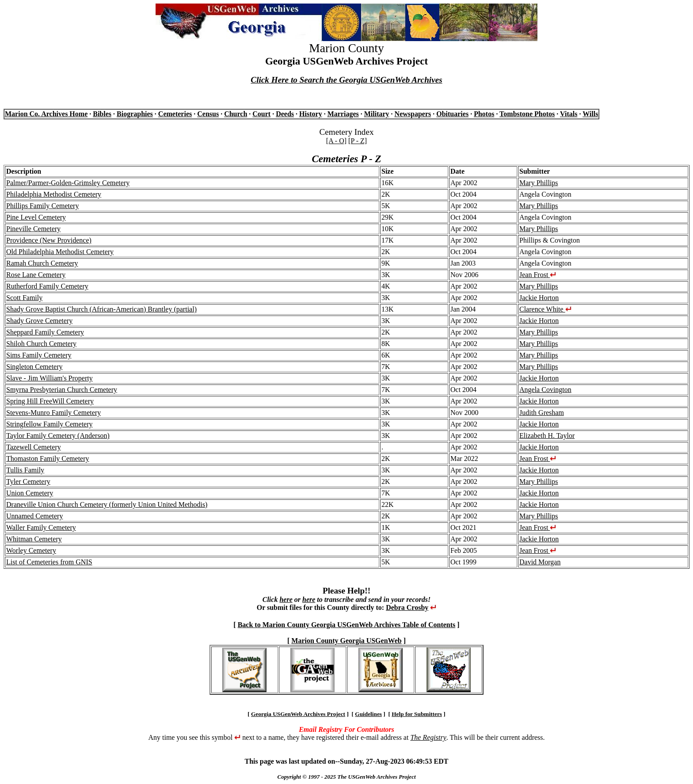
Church (235, 114)
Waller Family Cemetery (41, 527)
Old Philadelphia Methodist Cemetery (60, 251)
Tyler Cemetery (28, 481)
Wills (590, 114)
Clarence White (545, 309)
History (310, 114)
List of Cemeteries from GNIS (49, 562)
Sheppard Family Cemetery (45, 332)
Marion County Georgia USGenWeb (346, 640)
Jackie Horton (539, 297)
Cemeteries (175, 114)
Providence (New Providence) (48, 240)
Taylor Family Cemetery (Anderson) (58, 435)
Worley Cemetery (31, 550)
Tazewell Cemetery (33, 447)
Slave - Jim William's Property (49, 378)
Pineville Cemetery (33, 228)
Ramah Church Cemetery (42, 263)
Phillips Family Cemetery (42, 205)
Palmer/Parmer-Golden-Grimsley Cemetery (67, 182)
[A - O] (336, 141)
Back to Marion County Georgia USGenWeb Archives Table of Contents (347, 624)
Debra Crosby (407, 607)
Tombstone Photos (527, 114)
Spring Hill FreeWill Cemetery (50, 401)
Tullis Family (25, 470)
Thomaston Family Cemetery (47, 458)
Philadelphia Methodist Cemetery (53, 194)
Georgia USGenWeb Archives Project (298, 714)
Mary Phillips (538, 182)
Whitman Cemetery (34, 539)
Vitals (568, 114)
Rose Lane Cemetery (35, 274)
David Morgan (539, 562)
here (285, 599)
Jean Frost (537, 274)
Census (208, 114)
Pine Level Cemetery (36, 217)
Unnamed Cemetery (34, 516)
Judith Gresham (541, 412)
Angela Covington (545, 389)
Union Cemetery (29, 493)
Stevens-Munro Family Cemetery (53, 412)
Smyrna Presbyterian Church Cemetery (61, 389)
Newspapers (413, 114)
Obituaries (452, 114)
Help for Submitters (417, 714)
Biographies (135, 114)
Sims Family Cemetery (39, 355)
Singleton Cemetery (34, 366)
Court (261, 114)
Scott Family (24, 297)
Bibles (102, 114)
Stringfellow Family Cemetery (49, 424)
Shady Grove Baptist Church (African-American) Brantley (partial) (101, 309)
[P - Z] (357, 141)
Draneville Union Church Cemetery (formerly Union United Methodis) (106, 504)
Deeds (285, 114)
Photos (484, 114)
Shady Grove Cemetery (39, 320)
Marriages (343, 114)
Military (376, 114)
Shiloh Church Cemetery (41, 343)
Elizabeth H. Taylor (547, 435)
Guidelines (368, 714)
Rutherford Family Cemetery (47, 286)
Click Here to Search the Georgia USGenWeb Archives (346, 79)
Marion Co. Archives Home (46, 114)
